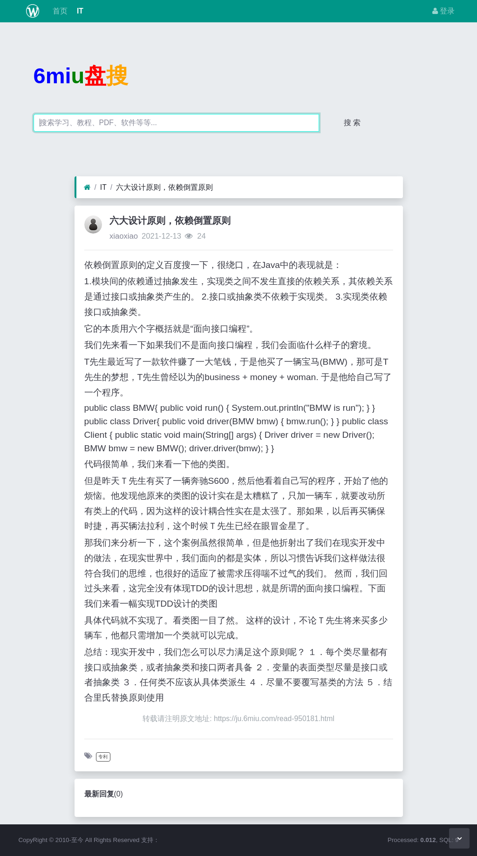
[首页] (87, 187)
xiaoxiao (123, 236)
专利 (103, 756)
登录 (443, 11)
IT (79, 11)
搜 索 (352, 123)
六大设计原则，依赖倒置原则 (164, 187)
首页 (58, 11)
